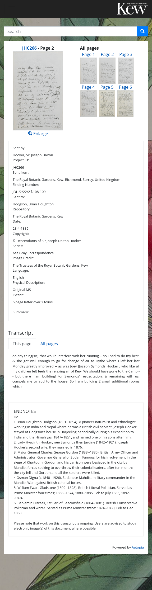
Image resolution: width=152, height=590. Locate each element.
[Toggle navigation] (11, 9)
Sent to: (19, 197)
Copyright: (21, 233)
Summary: (21, 312)
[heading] (38, 48)
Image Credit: (23, 258)
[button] (142, 31)
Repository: (21, 209)
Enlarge (38, 93)
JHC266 (29, 48)
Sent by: (19, 147)
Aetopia (138, 547)
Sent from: (21, 172)
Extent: (18, 294)
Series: (18, 245)
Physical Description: (29, 282)
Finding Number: (26, 184)
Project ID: (21, 160)
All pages (49, 344)
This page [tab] (22, 344)
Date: (17, 221)
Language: (21, 270)
